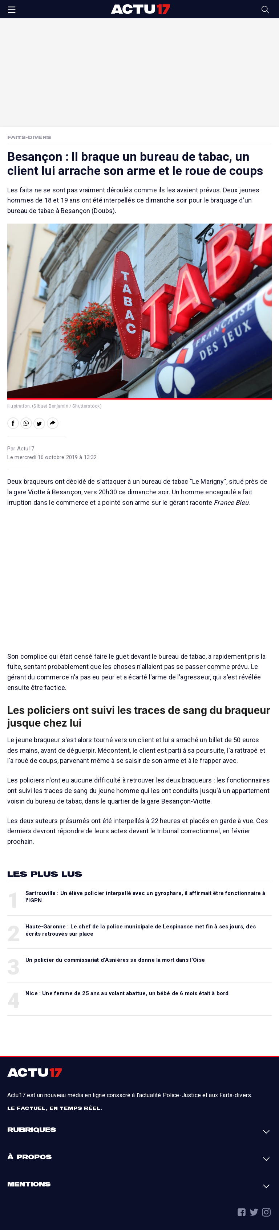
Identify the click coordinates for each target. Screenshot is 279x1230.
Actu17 (140, 9)
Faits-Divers (29, 137)
